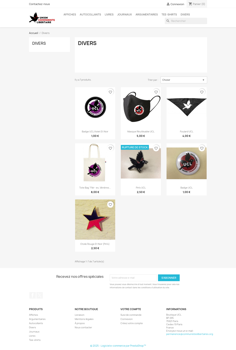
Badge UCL (186, 187)
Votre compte (130, 309)
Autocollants (90, 14)
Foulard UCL (186, 131)
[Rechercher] (186, 21)
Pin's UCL (141, 187)
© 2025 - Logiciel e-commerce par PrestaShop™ (118, 345)
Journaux (124, 14)
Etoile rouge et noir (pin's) (95, 243)
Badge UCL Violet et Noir (95, 131)
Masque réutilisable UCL (140, 131)
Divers (185, 14)
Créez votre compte (131, 323)
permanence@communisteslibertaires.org (189, 334)
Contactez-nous (39, 4)
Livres (109, 14)
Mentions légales (84, 319)
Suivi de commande (131, 314)
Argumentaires (147, 14)
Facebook (32, 295)
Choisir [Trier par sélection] (183, 80)
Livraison (79, 314)
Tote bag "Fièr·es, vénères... (95, 187)
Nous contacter (83, 327)
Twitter (39, 295)
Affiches (70, 14)
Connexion (126, 319)
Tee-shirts (169, 14)
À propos (80, 323)
